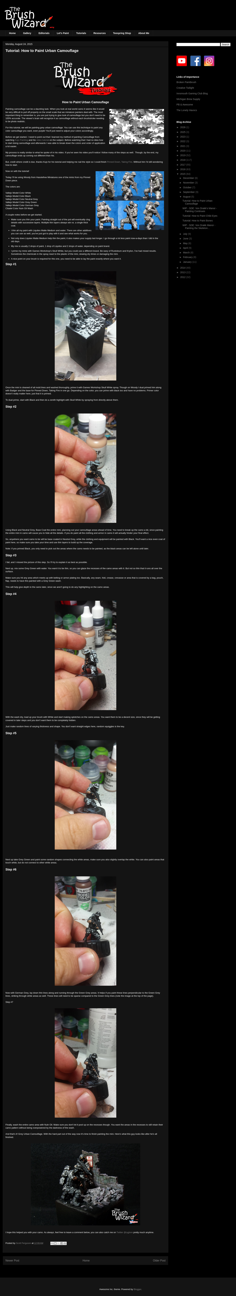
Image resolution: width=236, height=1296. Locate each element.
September (189, 192)
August (187, 196)
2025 (183, 132)
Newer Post (12, 1260)
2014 (183, 267)
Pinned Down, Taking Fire (119, 162)
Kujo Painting (21, 140)
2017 (183, 164)
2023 (183, 136)
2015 (183, 174)
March (186, 252)
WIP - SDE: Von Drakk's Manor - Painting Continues (199, 210)
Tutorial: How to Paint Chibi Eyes (199, 215)
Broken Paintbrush (186, 82)
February (188, 257)
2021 (183, 146)
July (185, 234)
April (185, 248)
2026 (183, 127)
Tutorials (81, 33)
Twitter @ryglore (124, 1232)
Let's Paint (63, 33)
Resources (100, 33)
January (187, 262)
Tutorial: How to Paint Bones (197, 220)
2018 (183, 160)
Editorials (43, 33)
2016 (183, 169)
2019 (183, 155)
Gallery (27, 33)
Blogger (137, 1289)
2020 (183, 150)
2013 (183, 272)
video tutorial (42, 140)
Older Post (159, 1260)
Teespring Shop (122, 33)
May (185, 243)
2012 (183, 277)
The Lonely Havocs (186, 110)
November (189, 182)
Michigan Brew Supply (188, 99)
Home (12, 33)
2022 (183, 141)
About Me (143, 33)
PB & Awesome (184, 104)
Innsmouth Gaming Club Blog (192, 93)
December (189, 178)
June (186, 238)
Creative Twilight (185, 87)
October (187, 187)
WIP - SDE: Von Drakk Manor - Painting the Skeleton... (198, 226)
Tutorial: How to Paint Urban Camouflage (197, 202)
